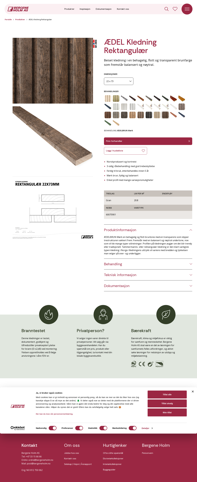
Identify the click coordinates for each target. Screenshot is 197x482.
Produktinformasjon (120, 230)
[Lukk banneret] (193, 440)
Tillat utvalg (167, 452)
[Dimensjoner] (118, 81)
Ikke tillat (167, 461)
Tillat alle (167, 443)
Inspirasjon (85, 9)
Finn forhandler (148, 141)
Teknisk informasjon (120, 275)
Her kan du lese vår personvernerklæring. (54, 462)
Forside (8, 19)
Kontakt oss (123, 9)
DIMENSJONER (110, 74)
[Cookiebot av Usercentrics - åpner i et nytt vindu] (18, 477)
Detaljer (145, 476)
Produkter (69, 9)
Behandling (113, 264)
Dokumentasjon (103, 9)
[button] (53, 71)
